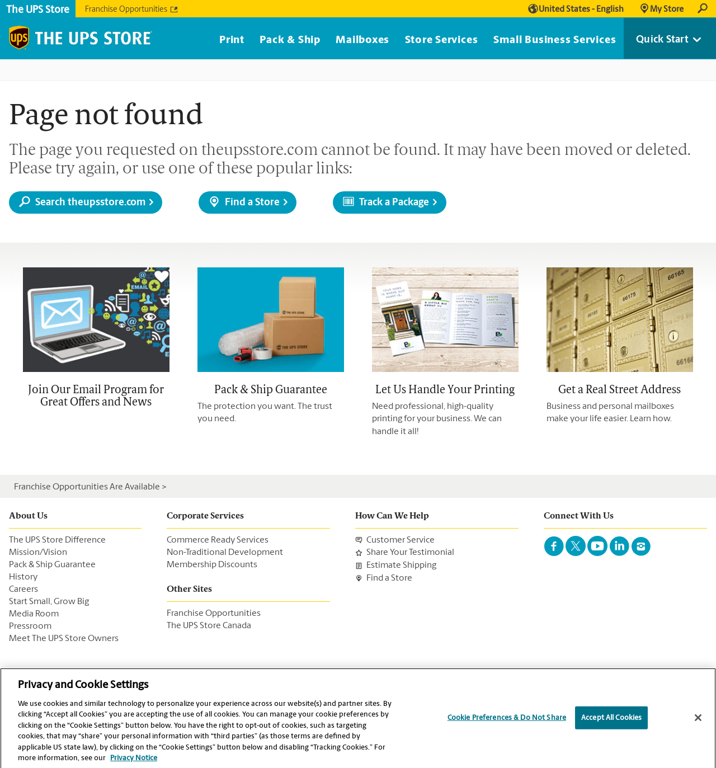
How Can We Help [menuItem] (392, 516)
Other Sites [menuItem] (189, 589)
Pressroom (30, 626)
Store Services (441, 40)
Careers (23, 589)
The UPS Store (37, 10)
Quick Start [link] (662, 40)
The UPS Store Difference (57, 540)
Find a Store (252, 202)
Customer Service (400, 540)
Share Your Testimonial (410, 553)
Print (231, 40)
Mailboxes (362, 40)
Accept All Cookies (611, 721)
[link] (661, 9)
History (23, 577)
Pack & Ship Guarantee (52, 564)
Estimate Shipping (401, 565)
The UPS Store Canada (209, 625)
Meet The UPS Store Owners (64, 638)
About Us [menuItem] (28, 516)
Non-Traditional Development (225, 552)
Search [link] (702, 9)
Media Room (34, 614)
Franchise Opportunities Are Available (87, 487)
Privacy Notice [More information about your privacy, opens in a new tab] (133, 762)
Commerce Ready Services (217, 540)
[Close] (698, 721)
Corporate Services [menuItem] (205, 516)
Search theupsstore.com (90, 202)
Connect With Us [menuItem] (579, 516)
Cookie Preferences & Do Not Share (506, 721)
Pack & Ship (290, 40)
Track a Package (394, 202)
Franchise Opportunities (126, 10)
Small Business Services (554, 40)
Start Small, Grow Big (49, 601)
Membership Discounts (212, 564)
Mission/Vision (38, 552)
